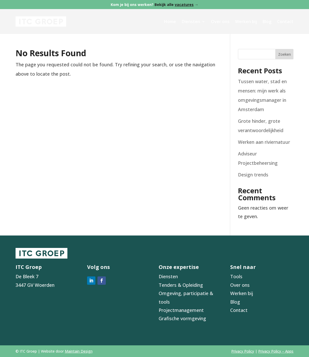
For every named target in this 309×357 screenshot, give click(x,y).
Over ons (220, 21)
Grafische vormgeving (182, 318)
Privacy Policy (242, 351)
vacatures (184, 4)
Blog (267, 21)
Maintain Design (79, 351)
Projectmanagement (181, 310)
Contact (285, 21)
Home (170, 21)
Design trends (253, 175)
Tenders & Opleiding (181, 285)
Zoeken (284, 54)
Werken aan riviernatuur (264, 142)
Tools (236, 276)
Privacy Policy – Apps (275, 351)
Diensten (191, 21)
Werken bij (246, 21)
